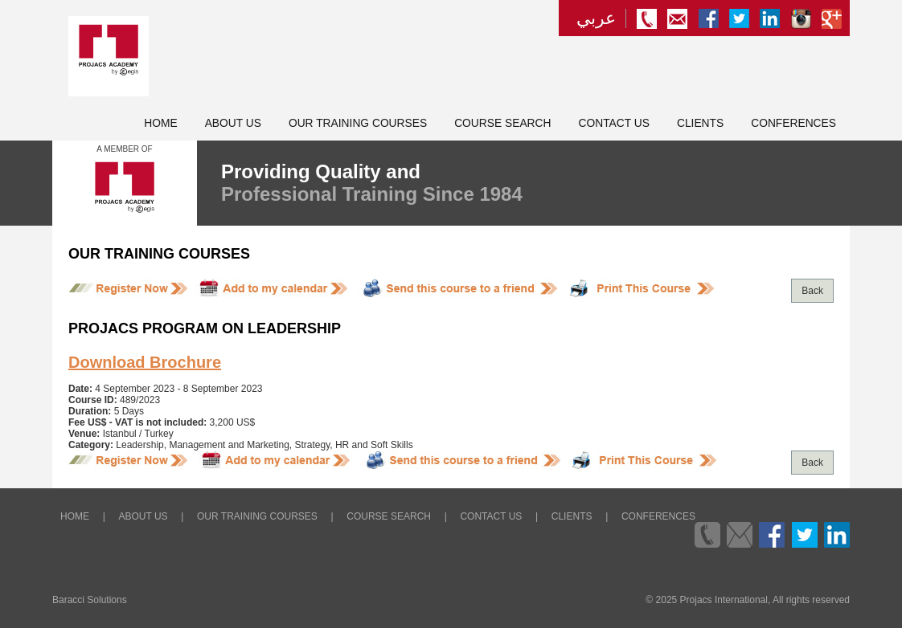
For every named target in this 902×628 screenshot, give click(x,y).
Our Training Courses (358, 123)
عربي (596, 18)
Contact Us (614, 123)
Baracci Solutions (89, 600)
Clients (700, 123)
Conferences (793, 123)
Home (160, 123)
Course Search (502, 123)
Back (812, 290)
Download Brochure (144, 362)
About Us (233, 123)
